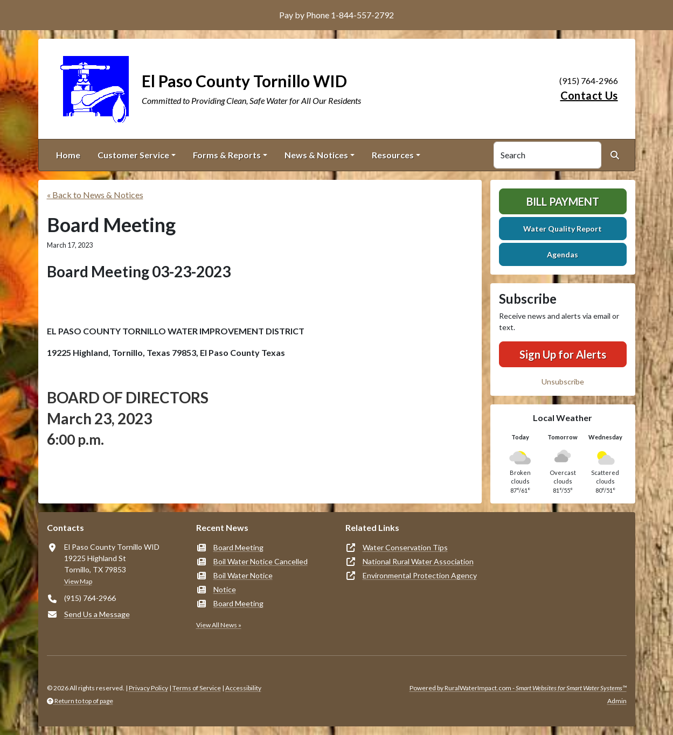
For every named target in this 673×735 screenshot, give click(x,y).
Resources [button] (393, 155)
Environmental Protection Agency (420, 575)
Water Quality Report (562, 228)
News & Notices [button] (316, 155)
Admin (617, 701)
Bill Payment (562, 201)
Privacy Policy (148, 688)
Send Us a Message (97, 614)
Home (68, 155)
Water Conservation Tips (405, 547)
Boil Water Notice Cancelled (260, 561)
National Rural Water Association (418, 561)
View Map (78, 581)
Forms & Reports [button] (227, 155)
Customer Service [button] (133, 155)
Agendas (562, 254)
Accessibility (243, 688)
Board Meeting (238, 547)
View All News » (218, 625)
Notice (224, 589)
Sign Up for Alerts (562, 354)
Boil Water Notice (243, 575)
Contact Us (589, 95)
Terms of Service (196, 688)
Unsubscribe (563, 381)
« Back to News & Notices (95, 195)
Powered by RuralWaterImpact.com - (518, 688)
